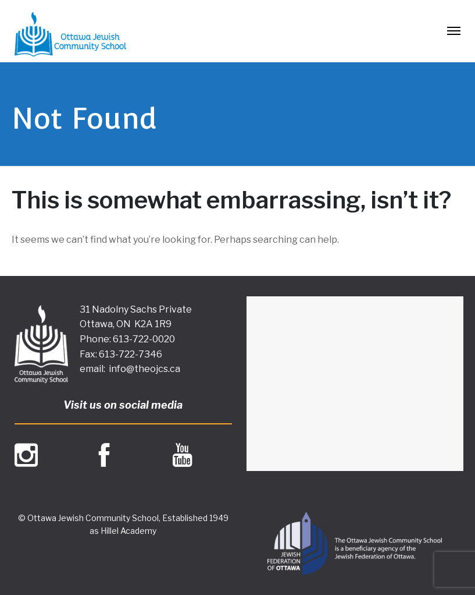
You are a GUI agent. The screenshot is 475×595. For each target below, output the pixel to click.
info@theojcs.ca (144, 368)
